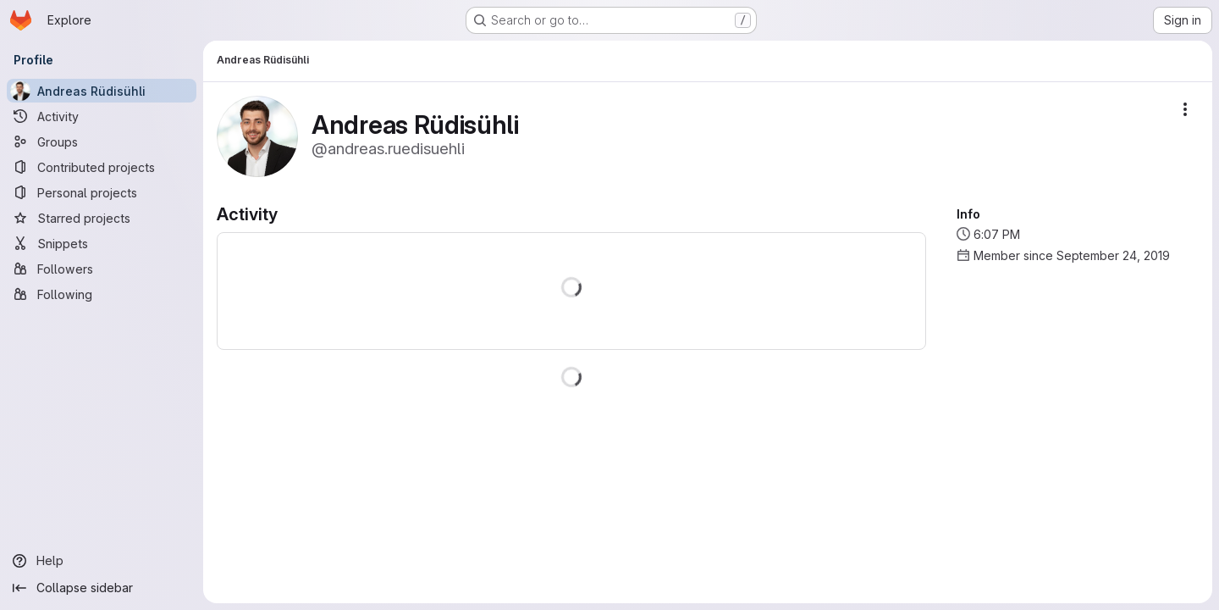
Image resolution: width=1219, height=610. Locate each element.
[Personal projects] (101, 192)
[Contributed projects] (101, 167)
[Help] (101, 561)
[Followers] (101, 268)
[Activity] (101, 116)
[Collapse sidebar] (101, 588)
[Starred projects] (101, 218)
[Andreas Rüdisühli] (101, 91)
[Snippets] (101, 243)
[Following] (101, 294)
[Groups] (101, 141)
